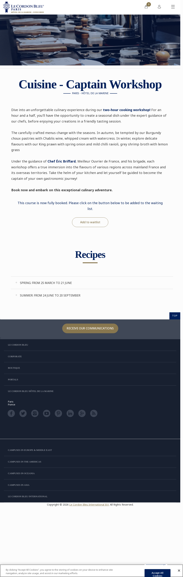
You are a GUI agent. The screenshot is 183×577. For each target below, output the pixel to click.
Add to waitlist (90, 222)
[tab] (92, 282)
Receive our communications (90, 328)
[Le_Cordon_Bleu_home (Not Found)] (24, 7)
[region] (91, 570)
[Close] (179, 571)
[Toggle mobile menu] (173, 7)
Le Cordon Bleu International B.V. (89, 504)
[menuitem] (146, 7)
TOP (175, 315)
